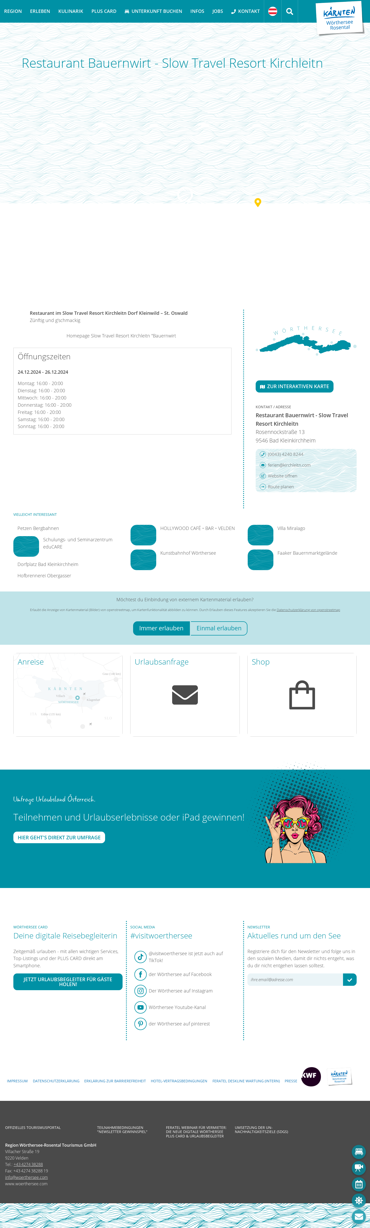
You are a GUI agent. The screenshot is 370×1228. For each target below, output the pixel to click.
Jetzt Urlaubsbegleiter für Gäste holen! (68, 982)
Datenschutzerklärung (56, 1080)
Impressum (17, 1080)
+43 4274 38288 (28, 1164)
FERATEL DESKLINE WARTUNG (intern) (246, 1080)
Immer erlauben (161, 628)
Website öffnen (278, 476)
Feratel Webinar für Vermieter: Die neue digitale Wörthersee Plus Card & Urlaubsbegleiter (196, 1132)
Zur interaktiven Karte (294, 386)
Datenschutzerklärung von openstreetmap (308, 609)
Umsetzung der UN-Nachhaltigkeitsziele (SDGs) (261, 1130)
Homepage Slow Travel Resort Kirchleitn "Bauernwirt (121, 336)
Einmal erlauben (219, 628)
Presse (291, 1080)
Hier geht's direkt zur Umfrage (59, 837)
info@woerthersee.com (26, 1177)
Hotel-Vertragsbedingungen (179, 1080)
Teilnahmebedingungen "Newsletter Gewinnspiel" (122, 1130)
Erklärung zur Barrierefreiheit (115, 1080)
